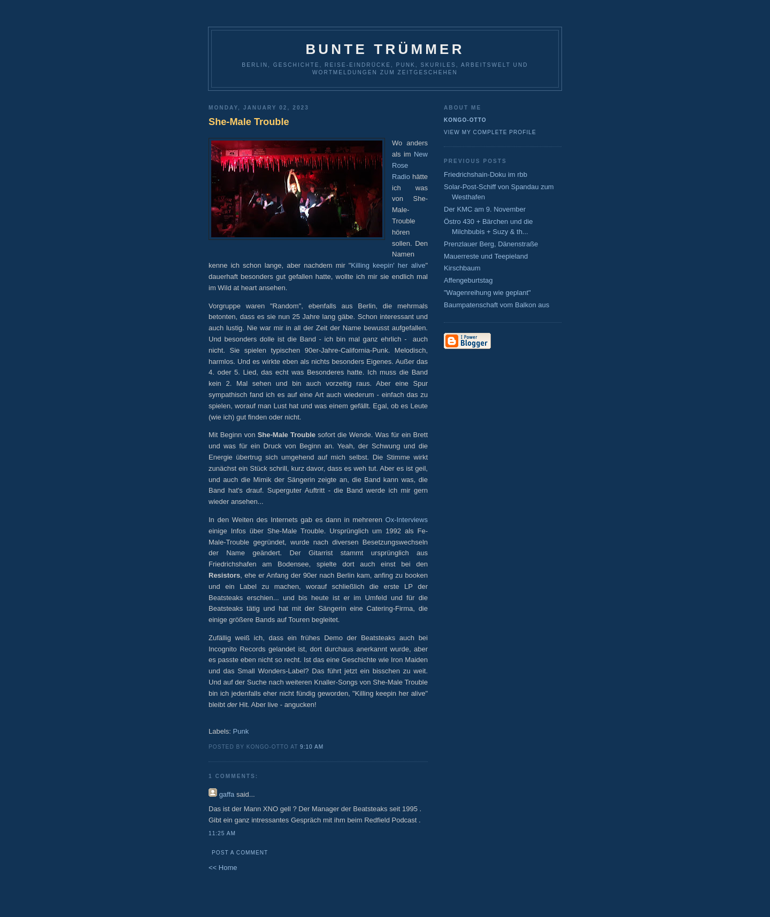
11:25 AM (222, 833)
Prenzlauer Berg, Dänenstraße (491, 244)
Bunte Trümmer (384, 49)
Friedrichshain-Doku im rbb (485, 174)
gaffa (227, 794)
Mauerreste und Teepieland (486, 256)
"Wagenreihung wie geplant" (487, 293)
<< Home (223, 868)
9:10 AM (312, 747)
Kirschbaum (462, 268)
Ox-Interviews (407, 520)
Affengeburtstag (468, 280)
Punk (241, 731)
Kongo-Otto (465, 120)
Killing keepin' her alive (388, 265)
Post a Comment (240, 853)
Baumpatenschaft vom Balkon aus (496, 305)
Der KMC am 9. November (485, 209)
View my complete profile (490, 132)
